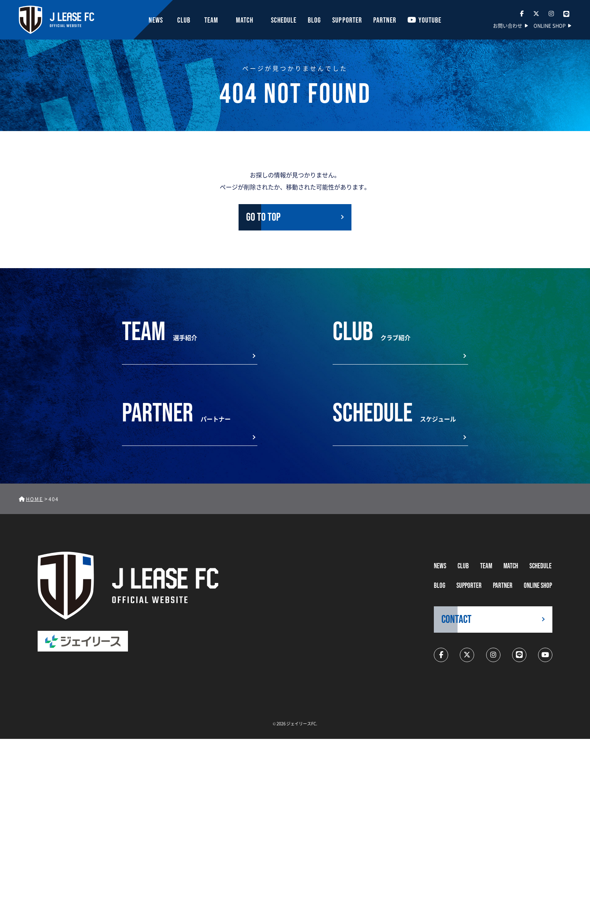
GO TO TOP (263, 217)
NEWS (440, 566)
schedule (540, 566)
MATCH (510, 566)
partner (502, 585)
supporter (469, 585)
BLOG (439, 585)
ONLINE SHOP (550, 25)
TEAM (486, 566)
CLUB (463, 566)
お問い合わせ (507, 25)
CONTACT (456, 619)
